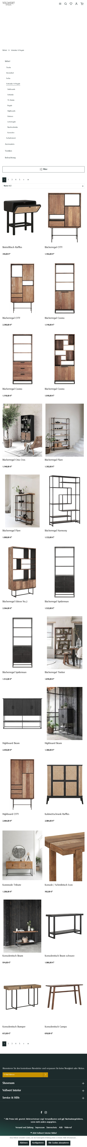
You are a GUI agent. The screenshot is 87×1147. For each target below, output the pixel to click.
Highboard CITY (10, 814)
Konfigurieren (38, 1143)
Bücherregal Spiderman (57, 602)
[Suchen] (65, 3)
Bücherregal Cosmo (54, 318)
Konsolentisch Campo (56, 1027)
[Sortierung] (43, 186)
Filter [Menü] (43, 168)
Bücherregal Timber (55, 672)
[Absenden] (45, 1074)
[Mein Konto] (76, 3)
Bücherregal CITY (53, 247)
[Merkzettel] (71, 3)
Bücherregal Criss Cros (13, 460)
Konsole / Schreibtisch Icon (59, 885)
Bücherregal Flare (54, 460)
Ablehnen (24, 1143)
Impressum (39, 1128)
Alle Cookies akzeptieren (58, 1143)
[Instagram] (45, 1113)
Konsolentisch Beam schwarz (59, 956)
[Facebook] (41, 1113)
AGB (60, 1128)
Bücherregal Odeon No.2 (14, 602)
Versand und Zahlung (24, 1128)
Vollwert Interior (11, 1090)
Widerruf (68, 1128)
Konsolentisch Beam (12, 956)
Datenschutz (51, 1128)
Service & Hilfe (10, 1098)
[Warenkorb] (82, 3)
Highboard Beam (11, 743)
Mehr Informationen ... (70, 1138)
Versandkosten (51, 1119)
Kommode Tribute (11, 885)
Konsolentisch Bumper (13, 1027)
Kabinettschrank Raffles (57, 814)
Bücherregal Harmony (56, 531)
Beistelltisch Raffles (12, 247)
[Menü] (60, 3)
